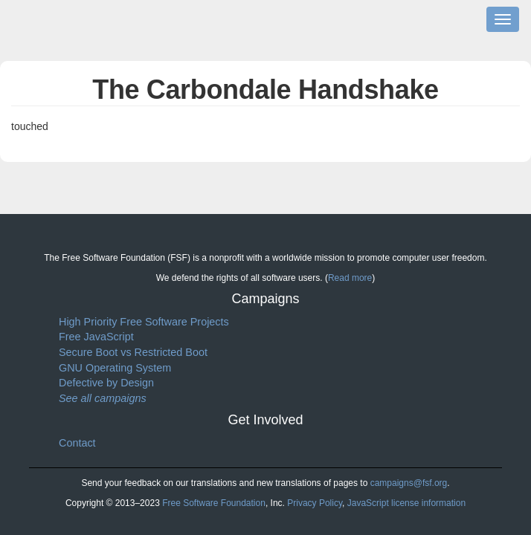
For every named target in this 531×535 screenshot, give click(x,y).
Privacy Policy (314, 503)
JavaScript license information (406, 503)
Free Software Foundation (214, 503)
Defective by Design (106, 383)
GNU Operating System (115, 368)
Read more (350, 278)
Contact (77, 443)
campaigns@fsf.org (409, 483)
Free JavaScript (96, 337)
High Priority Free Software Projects (144, 322)
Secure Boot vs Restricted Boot (133, 352)
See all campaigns (103, 398)
